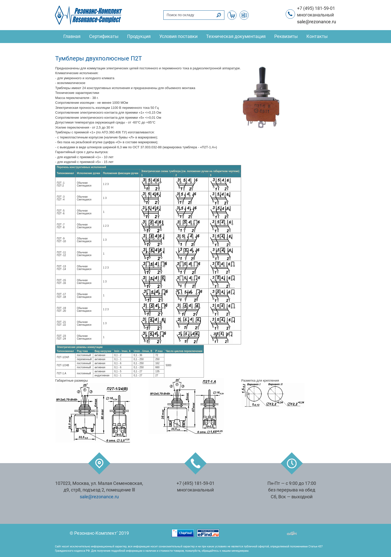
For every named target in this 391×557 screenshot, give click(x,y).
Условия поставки (178, 36)
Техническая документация (236, 36)
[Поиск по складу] (188, 15)
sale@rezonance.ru (316, 21)
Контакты (317, 36)
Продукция (139, 36)
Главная (72, 36)
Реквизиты (286, 36)
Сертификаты (104, 36)
